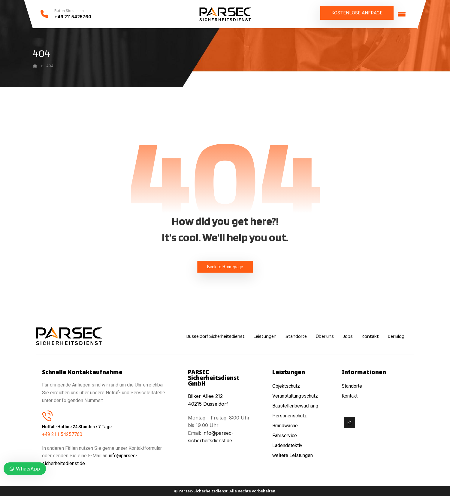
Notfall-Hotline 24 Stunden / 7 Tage (77, 426)
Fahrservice (284, 435)
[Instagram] (349, 422)
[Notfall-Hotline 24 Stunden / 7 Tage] (47, 415)
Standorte (352, 386)
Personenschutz (289, 416)
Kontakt (350, 396)
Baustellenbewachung (295, 406)
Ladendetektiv (287, 445)
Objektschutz (286, 386)
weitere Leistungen (293, 455)
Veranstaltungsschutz (295, 396)
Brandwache (285, 425)
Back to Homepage (225, 266)
